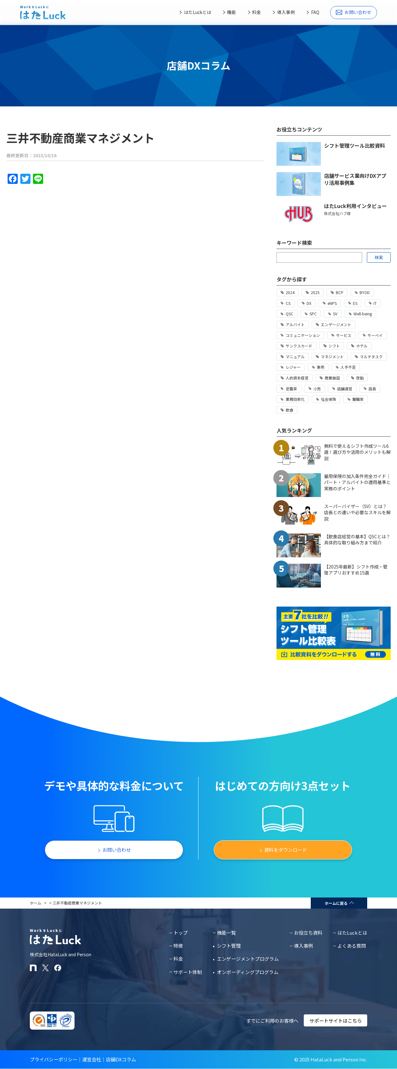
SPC (313, 313)
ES (355, 303)
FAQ (315, 12)
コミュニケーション (303, 335)
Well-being (363, 313)
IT (375, 303)
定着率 (291, 388)
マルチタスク (371, 356)
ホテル (362, 345)
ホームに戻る (336, 903)
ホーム (35, 902)
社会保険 (328, 399)
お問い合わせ (353, 12)
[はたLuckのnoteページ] (33, 968)
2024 (290, 292)
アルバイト (295, 324)
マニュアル (295, 356)
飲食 (289, 410)
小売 (317, 388)
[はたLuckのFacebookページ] (57, 968)
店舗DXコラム (121, 1059)
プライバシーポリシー (53, 1059)
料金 (256, 12)
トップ (180, 932)
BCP (339, 292)
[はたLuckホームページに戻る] (43, 12)
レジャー (293, 367)
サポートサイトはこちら (335, 1020)
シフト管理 (229, 945)
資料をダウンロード (285, 849)
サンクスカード (299, 345)
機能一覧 (226, 932)
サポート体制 (187, 972)
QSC (289, 313)
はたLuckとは (197, 12)
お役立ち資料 (308, 932)
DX (309, 303)
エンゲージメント (336, 324)
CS (288, 303)
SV (335, 313)
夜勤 (360, 377)
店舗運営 (344, 388)
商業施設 (332, 377)
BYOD (365, 292)
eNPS (332, 303)
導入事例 (286, 12)
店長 (372, 388)
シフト (334, 345)
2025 (315, 292)
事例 (320, 367)
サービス (343, 335)
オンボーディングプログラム (247, 972)
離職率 (358, 399)
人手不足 (348, 367)
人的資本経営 (297, 377)
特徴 (178, 945)
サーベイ (375, 335)
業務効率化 (295, 399)
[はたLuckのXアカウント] (45, 968)
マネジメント (332, 356)
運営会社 (91, 1059)
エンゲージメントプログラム (248, 958)
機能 (231, 12)
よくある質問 (351, 945)
